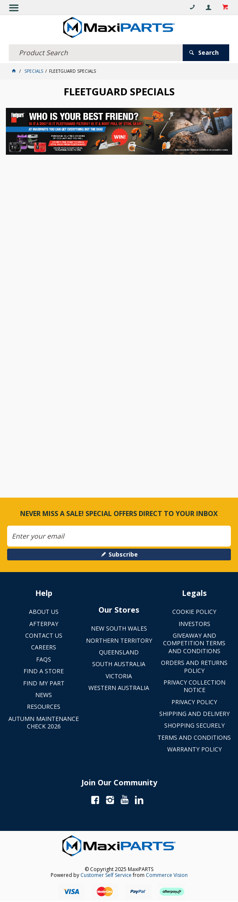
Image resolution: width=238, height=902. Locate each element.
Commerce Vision (167, 875)
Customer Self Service (106, 875)
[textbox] (96, 52)
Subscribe (123, 554)
